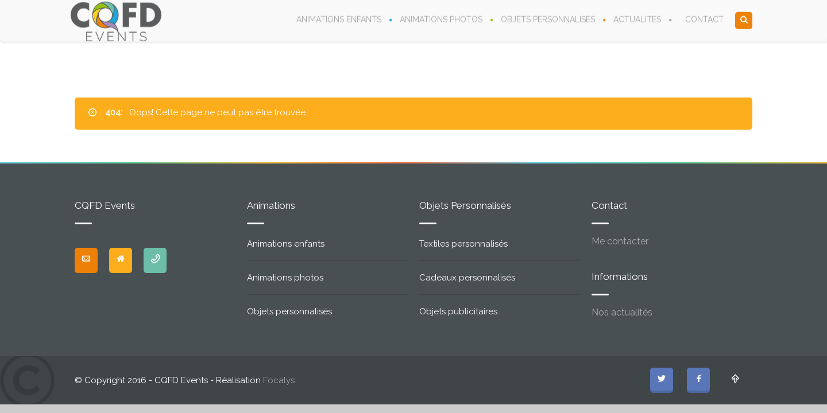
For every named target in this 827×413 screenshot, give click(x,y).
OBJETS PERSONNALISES (548, 19)
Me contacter (620, 241)
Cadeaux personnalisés (467, 277)
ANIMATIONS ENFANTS (338, 19)
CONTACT (704, 19)
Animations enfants (285, 244)
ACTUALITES (637, 19)
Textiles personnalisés (463, 244)
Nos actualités (622, 312)
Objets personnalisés (289, 311)
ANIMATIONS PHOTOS (441, 19)
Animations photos (285, 277)
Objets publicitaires (458, 311)
